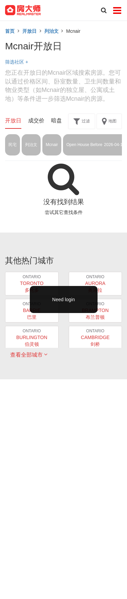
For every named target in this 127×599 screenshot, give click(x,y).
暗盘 (56, 120)
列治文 (51, 31)
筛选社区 (16, 62)
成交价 (36, 120)
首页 (10, 31)
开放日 (29, 31)
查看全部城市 (28, 355)
